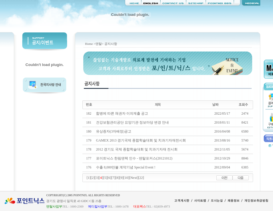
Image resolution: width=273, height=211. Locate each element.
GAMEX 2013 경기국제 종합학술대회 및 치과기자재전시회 (141, 140)
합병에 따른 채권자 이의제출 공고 (122, 113)
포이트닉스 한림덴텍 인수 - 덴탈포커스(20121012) (134, 158)
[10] (126, 178)
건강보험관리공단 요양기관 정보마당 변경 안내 (132, 122)
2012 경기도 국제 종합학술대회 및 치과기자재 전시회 (137, 149)
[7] (113, 178)
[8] (117, 178)
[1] (89, 178)
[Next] (133, 178)
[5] (105, 178)
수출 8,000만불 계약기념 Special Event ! (125, 167)
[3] (97, 178)
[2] (93, 178)
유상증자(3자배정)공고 (113, 131)
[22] (141, 178)
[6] (109, 178)
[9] (121, 178)
